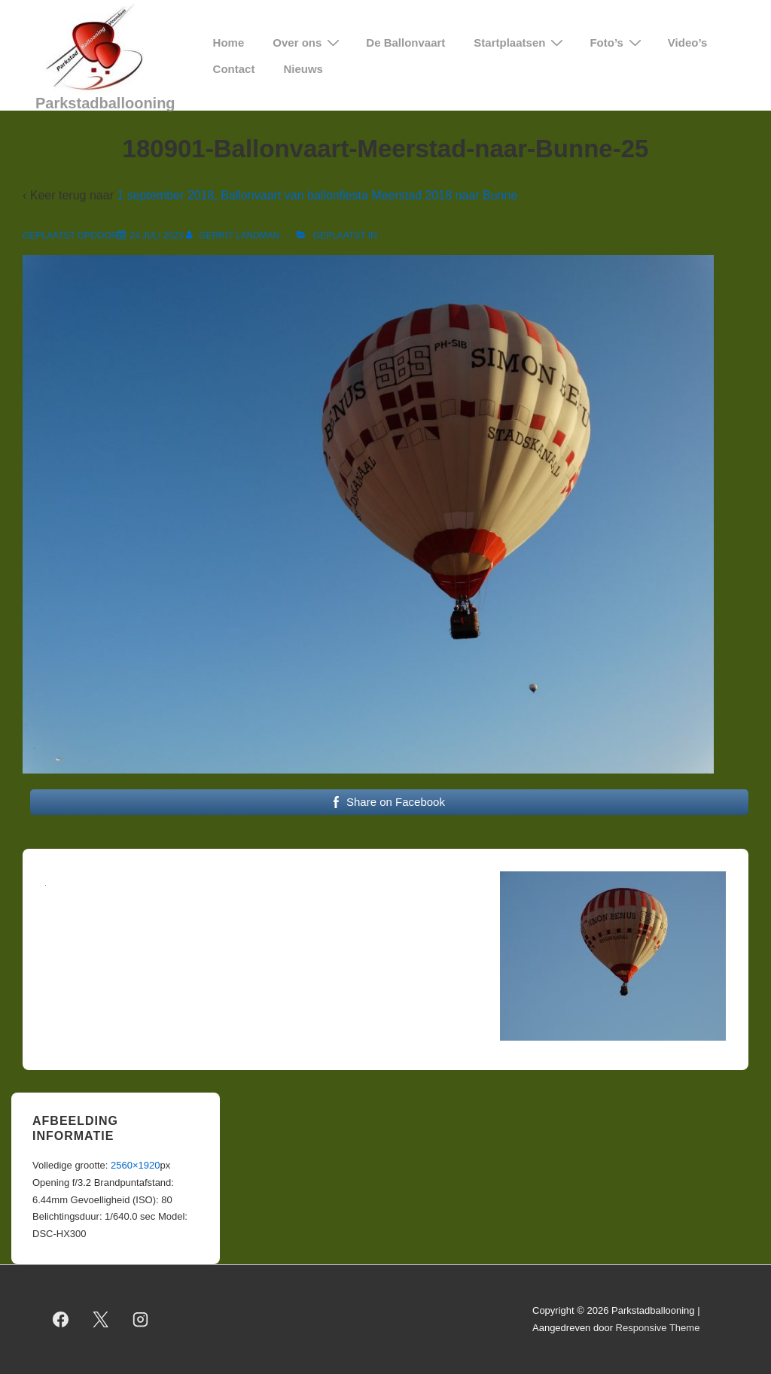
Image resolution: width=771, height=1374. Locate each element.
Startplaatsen (520, 42)
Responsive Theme (658, 1327)
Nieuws (303, 68)
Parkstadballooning (105, 103)
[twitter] (101, 1320)
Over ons (308, 42)
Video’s (688, 42)
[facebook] (61, 1320)
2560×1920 (135, 1165)
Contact (234, 68)
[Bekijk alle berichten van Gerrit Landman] (234, 235)
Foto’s (617, 42)
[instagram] (140, 1320)
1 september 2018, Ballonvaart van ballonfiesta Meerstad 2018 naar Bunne (317, 195)
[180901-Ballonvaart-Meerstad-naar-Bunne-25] (156, 235)
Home (229, 42)
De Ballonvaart (405, 42)
